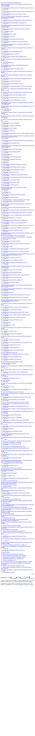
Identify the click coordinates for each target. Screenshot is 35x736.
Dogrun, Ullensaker (6, 552)
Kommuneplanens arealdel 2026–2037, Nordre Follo (12, 467)
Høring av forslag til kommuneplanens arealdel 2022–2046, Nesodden (16, 312)
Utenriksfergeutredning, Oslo (8, 292)
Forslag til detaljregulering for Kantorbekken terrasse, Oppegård (14, 164)
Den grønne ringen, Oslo (7, 154)
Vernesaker (3, 490)
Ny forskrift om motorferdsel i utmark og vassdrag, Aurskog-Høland (15, 307)
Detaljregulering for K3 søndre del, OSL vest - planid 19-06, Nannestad (16, 251)
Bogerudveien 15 (6, 503)
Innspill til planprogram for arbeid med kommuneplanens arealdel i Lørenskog (17, 426)
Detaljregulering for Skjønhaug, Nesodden (10, 197)
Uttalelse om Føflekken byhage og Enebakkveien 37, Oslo (13, 565)
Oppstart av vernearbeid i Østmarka (9, 238)
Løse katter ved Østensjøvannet (8, 513)
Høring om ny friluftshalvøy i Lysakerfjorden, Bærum (13, 230)
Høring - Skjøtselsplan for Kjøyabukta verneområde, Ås (13, 259)
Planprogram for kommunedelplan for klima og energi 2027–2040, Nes (16, 478)
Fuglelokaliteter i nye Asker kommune (10, 484)
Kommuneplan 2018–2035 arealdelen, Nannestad (12, 151)
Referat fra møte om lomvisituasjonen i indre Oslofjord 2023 (14, 531)
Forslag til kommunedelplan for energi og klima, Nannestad (14, 235)
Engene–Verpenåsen (6, 380)
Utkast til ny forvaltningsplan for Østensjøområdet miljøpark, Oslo (15, 220)
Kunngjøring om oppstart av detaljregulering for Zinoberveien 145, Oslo (16, 207)
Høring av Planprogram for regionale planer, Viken (12, 277)
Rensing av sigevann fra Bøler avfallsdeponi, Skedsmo (13, 83)
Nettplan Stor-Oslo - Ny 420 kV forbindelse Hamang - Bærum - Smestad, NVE (17, 215)
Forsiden (8, 577)
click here (31, 584)
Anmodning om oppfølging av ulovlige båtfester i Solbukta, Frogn (15, 544)
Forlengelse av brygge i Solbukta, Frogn (10, 480)
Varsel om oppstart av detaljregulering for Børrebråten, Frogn (14, 446)
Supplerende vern (6, 161)
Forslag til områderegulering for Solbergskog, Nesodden (13, 68)
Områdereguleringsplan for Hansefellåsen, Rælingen (12, 149)
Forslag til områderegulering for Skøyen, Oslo (11, 53)
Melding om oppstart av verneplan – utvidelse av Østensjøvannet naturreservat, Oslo (18, 408)
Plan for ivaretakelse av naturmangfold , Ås (11, 184)
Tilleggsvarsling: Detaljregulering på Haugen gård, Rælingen (14, 194)
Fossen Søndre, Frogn (7, 192)
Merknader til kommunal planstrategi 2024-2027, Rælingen (14, 399)
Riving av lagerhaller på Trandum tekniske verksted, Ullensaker (14, 555)
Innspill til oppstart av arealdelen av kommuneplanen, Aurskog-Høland (16, 419)
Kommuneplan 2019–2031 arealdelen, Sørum (11, 142)
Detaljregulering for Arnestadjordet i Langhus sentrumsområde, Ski (15, 174)
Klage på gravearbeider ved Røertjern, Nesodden (12, 525)
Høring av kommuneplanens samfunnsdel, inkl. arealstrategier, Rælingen (16, 274)
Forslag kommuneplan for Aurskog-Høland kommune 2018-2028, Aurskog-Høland (18, 140)
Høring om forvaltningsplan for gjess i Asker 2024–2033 (13, 391)
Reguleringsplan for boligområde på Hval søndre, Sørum (13, 39)
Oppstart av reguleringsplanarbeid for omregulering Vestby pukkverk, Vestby (17, 440)
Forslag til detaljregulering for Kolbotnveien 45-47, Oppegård (14, 166)
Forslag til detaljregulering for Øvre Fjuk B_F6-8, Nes (13, 319)
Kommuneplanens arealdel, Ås (8, 428)
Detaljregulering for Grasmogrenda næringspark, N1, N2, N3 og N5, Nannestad (17, 86)
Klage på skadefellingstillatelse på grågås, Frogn (16, 490)
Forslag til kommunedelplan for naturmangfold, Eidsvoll (13, 349)
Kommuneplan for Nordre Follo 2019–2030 (11, 172)
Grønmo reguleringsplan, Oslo (8, 62)
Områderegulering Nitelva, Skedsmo (9, 33)
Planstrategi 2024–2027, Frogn (8, 386)
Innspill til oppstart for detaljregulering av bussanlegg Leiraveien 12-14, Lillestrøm (18, 225)
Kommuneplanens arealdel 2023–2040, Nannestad (12, 359)
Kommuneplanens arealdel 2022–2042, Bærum (11, 339)
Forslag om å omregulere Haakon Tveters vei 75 (11, 378)
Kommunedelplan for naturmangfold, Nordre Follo (12, 309)
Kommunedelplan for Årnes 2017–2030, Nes (11, 123)
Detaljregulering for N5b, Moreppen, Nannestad (11, 241)
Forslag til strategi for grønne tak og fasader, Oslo (12, 257)
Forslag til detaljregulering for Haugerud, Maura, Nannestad (14, 97)
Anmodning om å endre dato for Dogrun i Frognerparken (13, 554)
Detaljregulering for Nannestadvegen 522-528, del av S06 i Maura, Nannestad (17, 177)
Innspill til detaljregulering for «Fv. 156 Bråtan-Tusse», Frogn (14, 317)
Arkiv (18, 577)
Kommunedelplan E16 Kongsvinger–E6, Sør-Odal (12, 443)
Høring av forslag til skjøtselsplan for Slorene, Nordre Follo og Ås (15, 262)
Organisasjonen (31, 578)
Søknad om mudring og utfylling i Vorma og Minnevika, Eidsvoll (15, 56)
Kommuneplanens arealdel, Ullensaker (10, 473)
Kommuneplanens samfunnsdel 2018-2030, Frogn (12, 159)
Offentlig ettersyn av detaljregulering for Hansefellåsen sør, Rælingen (15, 248)
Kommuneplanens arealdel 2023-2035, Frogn (11, 347)
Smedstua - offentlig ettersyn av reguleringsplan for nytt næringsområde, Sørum (17, 92)
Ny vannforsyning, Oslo (7, 109)
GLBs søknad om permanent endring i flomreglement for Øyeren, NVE (16, 227)
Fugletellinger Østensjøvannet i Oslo (14, 2)
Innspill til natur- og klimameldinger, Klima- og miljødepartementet (15, 371)
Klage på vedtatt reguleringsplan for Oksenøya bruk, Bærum (14, 549)
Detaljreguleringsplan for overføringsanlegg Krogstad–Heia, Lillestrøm (16, 403)
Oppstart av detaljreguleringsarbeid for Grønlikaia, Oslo (13, 279)
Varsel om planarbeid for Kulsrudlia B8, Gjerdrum (12, 457)
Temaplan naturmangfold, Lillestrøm (9, 363)
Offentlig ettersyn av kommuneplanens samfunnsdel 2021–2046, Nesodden (16, 294)
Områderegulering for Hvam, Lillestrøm (10, 465)
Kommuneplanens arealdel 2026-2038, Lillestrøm (12, 414)
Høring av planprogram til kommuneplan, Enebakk (12, 272)
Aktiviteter (21, 578)
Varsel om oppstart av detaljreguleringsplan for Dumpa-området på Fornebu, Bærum (18, 209)
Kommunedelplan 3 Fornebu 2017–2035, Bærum (12, 125)
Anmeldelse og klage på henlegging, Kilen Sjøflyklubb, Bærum (14, 536)
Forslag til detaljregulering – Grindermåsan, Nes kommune (13, 201)
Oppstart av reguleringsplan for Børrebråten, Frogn (12, 356)
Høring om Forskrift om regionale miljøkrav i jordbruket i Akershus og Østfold (17, 212)
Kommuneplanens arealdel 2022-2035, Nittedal (11, 344)
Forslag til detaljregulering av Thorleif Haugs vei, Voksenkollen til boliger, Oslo (17, 78)
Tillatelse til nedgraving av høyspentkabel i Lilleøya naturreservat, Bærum (16, 492)
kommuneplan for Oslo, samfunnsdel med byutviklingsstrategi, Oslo (15, 41)
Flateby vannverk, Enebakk (8, 246)
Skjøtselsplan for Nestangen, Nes (9, 130)
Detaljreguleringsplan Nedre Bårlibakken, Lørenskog (12, 51)
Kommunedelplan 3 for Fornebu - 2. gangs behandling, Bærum (14, 222)
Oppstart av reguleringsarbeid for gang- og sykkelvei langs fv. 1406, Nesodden (17, 236)
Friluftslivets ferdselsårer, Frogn (9, 475)
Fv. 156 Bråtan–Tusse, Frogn (8, 31)
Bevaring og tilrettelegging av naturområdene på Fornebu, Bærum (15, 507)
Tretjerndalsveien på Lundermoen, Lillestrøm (11, 282)
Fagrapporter (3, 2)
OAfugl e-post (26, 578)
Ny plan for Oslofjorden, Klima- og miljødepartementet (13, 462)
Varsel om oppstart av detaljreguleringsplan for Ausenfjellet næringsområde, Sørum (18, 7)
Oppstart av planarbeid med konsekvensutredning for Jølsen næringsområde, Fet (17, 20)
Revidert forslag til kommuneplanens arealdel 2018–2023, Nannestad (15, 297)
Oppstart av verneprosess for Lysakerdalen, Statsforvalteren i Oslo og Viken (17, 396)
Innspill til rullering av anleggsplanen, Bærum (11, 179)
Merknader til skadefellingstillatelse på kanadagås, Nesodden (14, 557)
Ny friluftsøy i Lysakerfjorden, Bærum (10, 331)
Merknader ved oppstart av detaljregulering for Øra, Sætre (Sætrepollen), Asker (17, 342)
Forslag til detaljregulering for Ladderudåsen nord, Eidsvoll (14, 169)
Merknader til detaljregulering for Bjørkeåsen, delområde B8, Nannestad (16, 243)
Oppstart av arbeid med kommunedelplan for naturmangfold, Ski (15, 22)
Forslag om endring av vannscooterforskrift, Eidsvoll (12, 431)
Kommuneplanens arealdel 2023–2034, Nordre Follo (12, 333)
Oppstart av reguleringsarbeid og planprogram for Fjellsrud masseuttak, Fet (16, 28)
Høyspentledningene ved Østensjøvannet (10, 529)
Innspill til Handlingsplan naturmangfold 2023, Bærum (13, 361)
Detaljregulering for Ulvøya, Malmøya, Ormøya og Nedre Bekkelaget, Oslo (17, 389)
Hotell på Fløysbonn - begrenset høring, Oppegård (12, 156)
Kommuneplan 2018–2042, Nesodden (10, 128)
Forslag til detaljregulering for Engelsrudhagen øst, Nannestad (14, 99)
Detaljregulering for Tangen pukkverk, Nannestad (12, 81)
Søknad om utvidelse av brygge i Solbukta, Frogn (12, 499)
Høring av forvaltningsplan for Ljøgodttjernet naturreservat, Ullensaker (16, 402)
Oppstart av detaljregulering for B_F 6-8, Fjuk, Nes (12, 217)
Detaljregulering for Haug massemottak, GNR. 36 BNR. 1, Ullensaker (16, 354)
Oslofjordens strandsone (7, 486)
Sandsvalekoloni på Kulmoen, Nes (9, 560)
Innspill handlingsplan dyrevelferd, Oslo (10, 352)
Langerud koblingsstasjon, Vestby (9, 324)
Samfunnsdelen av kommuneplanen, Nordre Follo (12, 442)
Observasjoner (13, 578)
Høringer (2, 4)
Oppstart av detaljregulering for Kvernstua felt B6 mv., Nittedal (14, 13)
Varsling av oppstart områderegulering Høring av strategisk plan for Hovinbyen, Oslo (18, 11)
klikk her (30, 581)
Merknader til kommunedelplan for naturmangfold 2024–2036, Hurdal (16, 406)
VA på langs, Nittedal (7, 322)
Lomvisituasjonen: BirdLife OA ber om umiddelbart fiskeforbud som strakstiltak (17, 561)
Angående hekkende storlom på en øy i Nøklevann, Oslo (13, 558)
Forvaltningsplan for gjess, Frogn (9, 36)
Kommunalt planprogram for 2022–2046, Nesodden (12, 269)
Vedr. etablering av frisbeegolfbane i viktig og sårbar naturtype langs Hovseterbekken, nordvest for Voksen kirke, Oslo (14, 520)
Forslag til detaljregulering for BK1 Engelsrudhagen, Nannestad (14, 94)
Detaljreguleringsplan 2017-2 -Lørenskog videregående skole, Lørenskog (16, 199)
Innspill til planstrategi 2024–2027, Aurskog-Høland (12, 417)
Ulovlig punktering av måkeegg (8, 572)
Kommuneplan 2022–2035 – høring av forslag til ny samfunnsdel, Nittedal (16, 314)
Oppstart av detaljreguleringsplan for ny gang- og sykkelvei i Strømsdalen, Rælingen (18, 133)
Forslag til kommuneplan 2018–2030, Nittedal (11, 182)
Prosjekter (3, 482)
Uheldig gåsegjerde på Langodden (9, 517)
